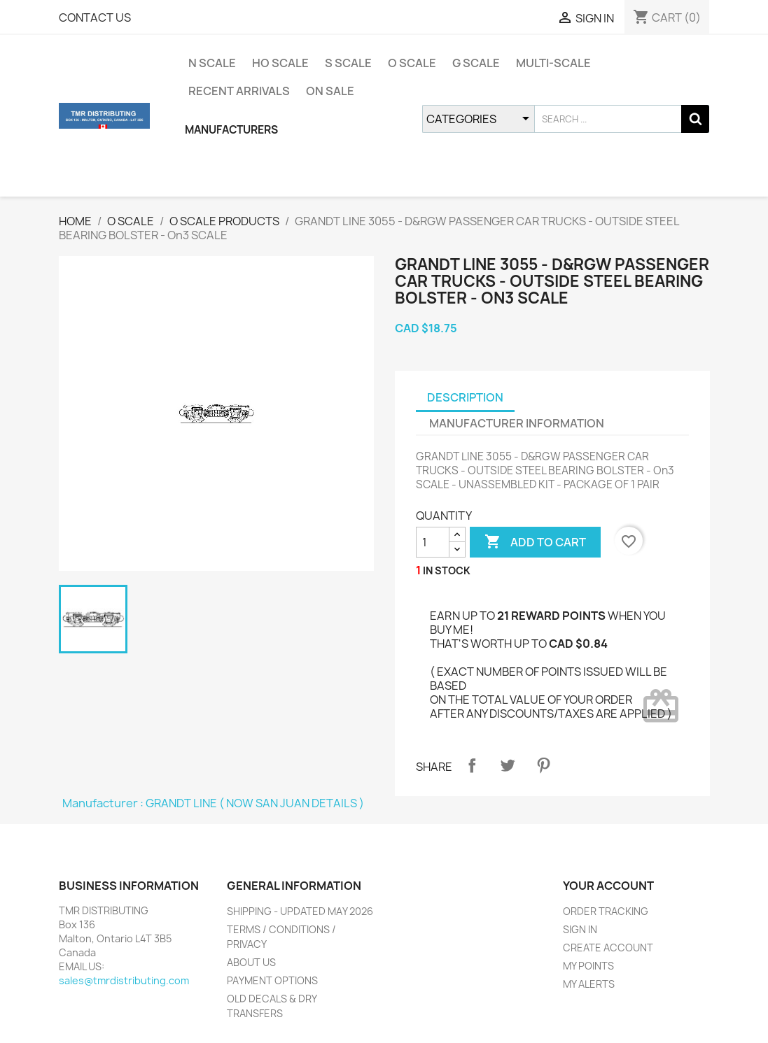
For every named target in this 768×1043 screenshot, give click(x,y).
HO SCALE (280, 63)
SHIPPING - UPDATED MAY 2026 (300, 911)
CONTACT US (95, 17)
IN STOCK (446, 570)
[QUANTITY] (432, 542)
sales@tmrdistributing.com (124, 980)
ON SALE (330, 91)
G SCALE (476, 63)
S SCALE (348, 63)
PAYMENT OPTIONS (272, 980)
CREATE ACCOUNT (608, 947)
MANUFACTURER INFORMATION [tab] (516, 423)
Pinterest (543, 765)
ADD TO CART (535, 542)
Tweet (508, 765)
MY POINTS (588, 965)
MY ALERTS (589, 984)
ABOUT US (251, 962)
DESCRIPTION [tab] (465, 397)
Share (472, 765)
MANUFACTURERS (231, 129)
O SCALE (412, 63)
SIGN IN (580, 929)
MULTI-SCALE (553, 63)
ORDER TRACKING (605, 911)
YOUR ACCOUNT (608, 885)
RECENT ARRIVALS (239, 91)
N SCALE (212, 63)
